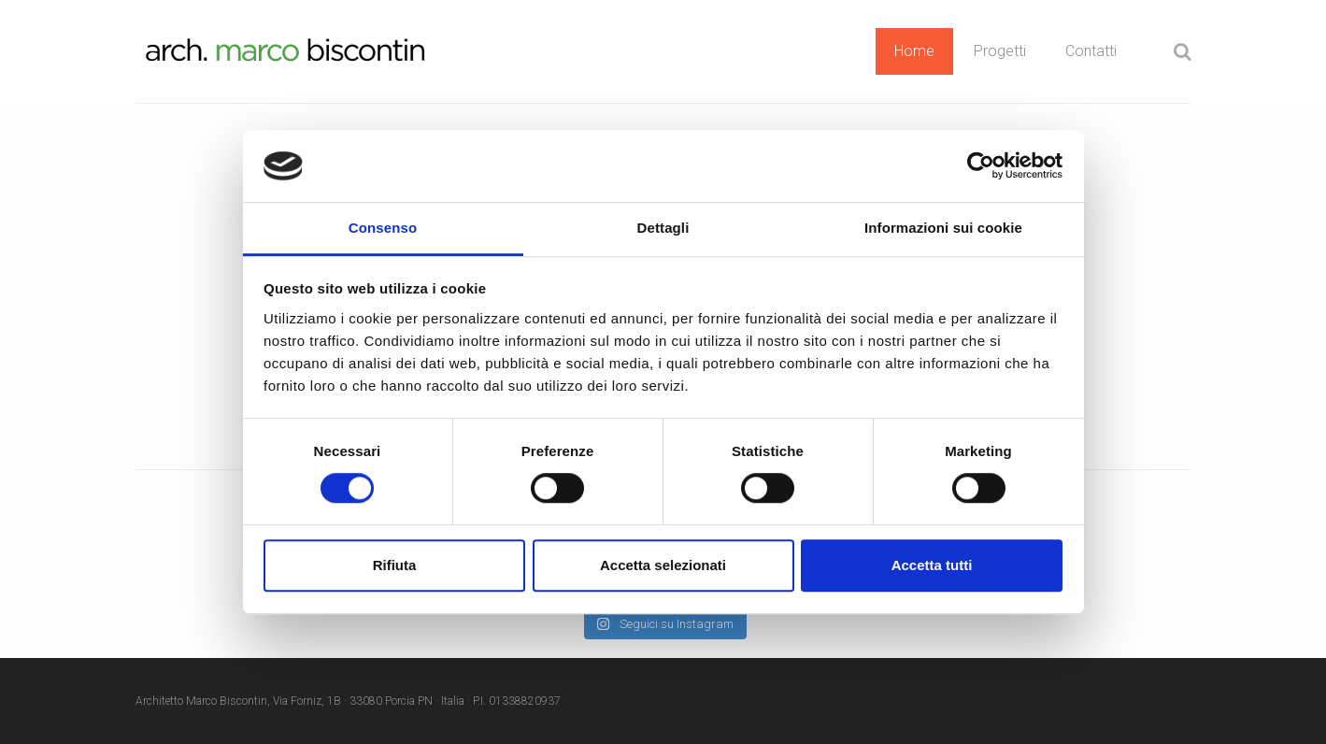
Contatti (1091, 51)
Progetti (1000, 51)
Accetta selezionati (663, 565)
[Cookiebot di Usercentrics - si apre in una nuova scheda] (980, 166)
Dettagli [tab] (663, 228)
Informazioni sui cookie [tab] (943, 228)
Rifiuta (395, 565)
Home (914, 51)
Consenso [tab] (383, 228)
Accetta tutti (932, 565)
